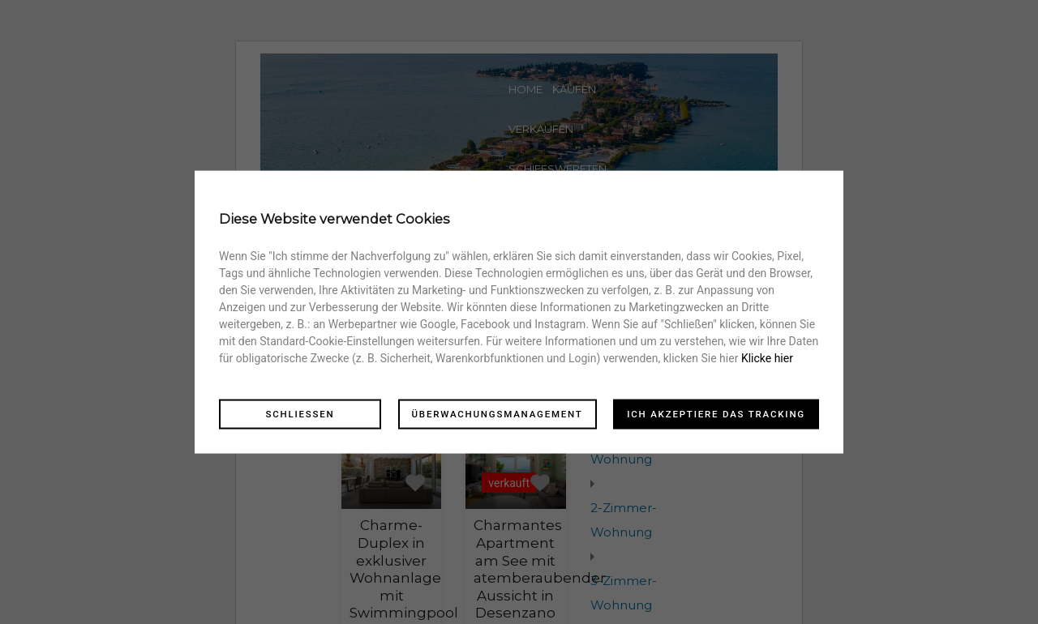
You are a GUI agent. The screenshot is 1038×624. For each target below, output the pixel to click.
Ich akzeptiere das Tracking (716, 413)
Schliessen (299, 413)
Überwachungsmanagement (497, 413)
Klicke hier (767, 357)
